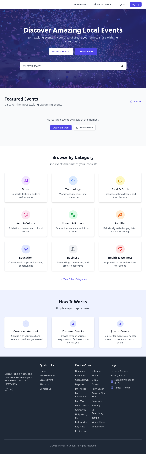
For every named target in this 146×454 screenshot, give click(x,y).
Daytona (79, 384)
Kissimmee (81, 431)
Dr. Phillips (80, 388)
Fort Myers (81, 401)
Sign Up (135, 4)
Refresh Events (84, 127)
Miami (95, 375)
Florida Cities (103, 4)
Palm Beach (98, 388)
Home (43, 371)
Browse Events (81, 4)
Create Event (86, 51)
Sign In (121, 4)
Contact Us (45, 388)
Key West (80, 426)
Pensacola (97, 401)
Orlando (96, 384)
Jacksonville (81, 422)
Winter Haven (99, 422)
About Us (44, 384)
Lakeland (96, 371)
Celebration (81, 375)
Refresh (136, 101)
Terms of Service (119, 371)
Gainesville (81, 409)
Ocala (95, 379)
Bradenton (80, 371)
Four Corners (82, 405)
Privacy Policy (118, 375)
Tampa (95, 417)
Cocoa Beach (82, 379)
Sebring (96, 405)
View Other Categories (73, 279)
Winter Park (98, 426)
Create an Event (61, 127)
